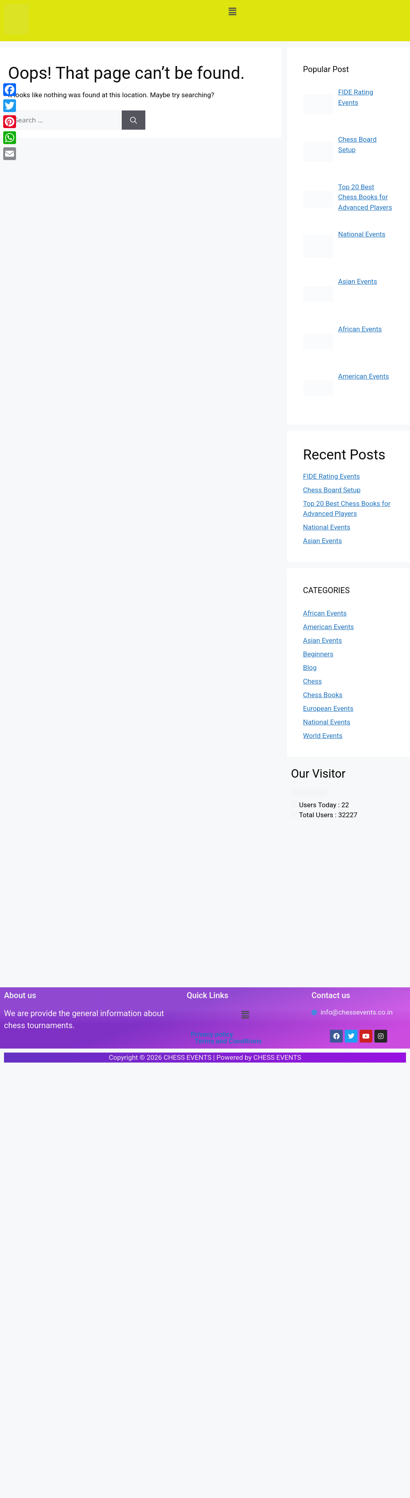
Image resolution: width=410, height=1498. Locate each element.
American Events (328, 627)
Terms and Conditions (228, 1041)
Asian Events (322, 541)
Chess (312, 681)
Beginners (318, 654)
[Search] (133, 120)
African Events (325, 613)
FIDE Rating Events (331, 476)
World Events (323, 736)
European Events (328, 708)
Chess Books (323, 695)
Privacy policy (212, 1034)
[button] (232, 11)
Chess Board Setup (332, 490)
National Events (326, 527)
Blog (310, 668)
